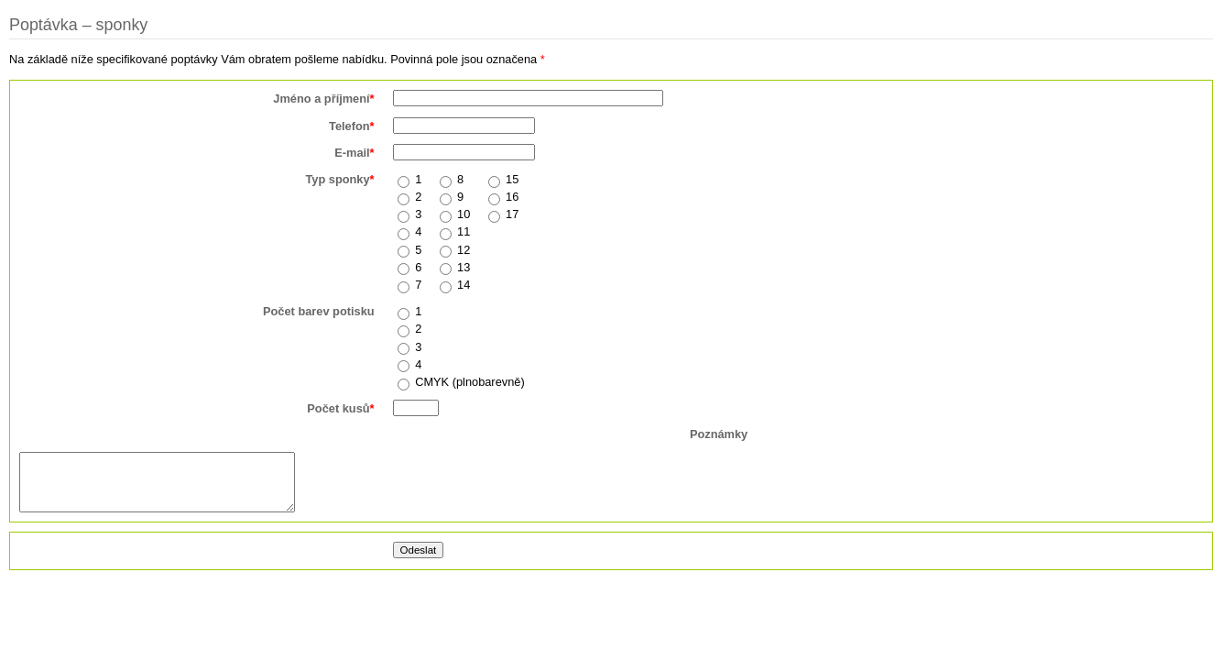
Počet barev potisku (319, 311)
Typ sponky (339, 179)
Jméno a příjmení (323, 98)
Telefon (352, 126)
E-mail (354, 153)
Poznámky (718, 434)
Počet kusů (340, 408)
